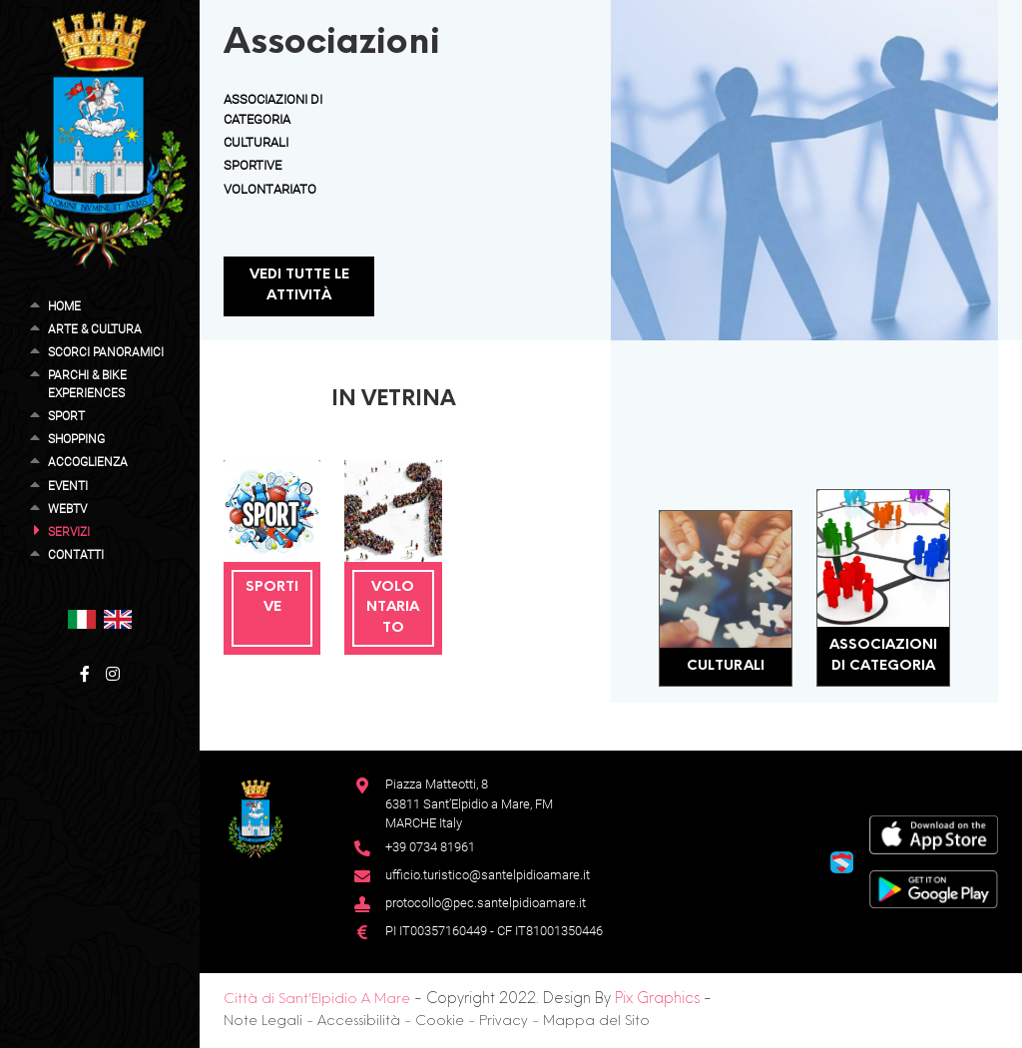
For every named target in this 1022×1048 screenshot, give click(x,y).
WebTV (67, 509)
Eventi (68, 486)
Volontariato (270, 189)
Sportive (252, 165)
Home (64, 306)
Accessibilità (358, 1021)
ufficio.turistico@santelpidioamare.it (487, 874)
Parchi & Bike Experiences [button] (87, 384)
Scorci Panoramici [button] (106, 352)
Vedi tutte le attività (299, 285)
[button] (82, 618)
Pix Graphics (657, 999)
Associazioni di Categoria (883, 656)
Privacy (503, 1021)
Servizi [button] (69, 532)
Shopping (76, 439)
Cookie (439, 1021)
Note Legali (263, 1021)
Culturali (256, 142)
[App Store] (933, 833)
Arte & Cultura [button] (95, 329)
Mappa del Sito (596, 1021)
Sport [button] (66, 416)
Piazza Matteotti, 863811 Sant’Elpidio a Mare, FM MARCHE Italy (469, 803)
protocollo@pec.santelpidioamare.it (485, 902)
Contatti (76, 555)
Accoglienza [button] (88, 462)
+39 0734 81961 (430, 846)
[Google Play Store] (933, 887)
